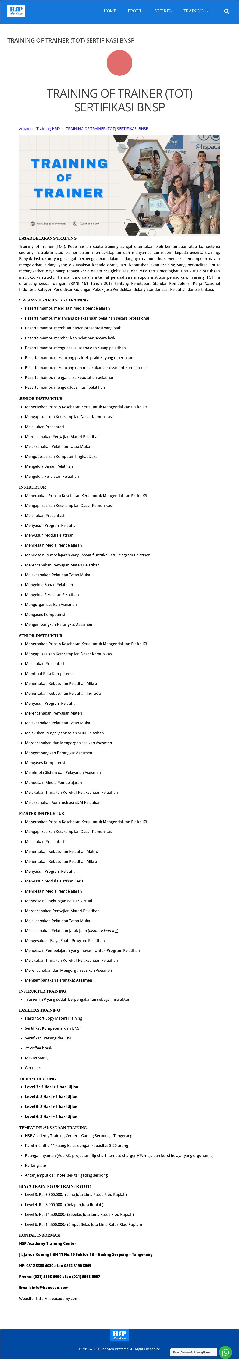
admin (25, 129)
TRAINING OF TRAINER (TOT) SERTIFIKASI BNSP (120, 100)
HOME (110, 11)
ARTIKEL (163, 11)
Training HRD (48, 128)
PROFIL (135, 11)
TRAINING (196, 11)
